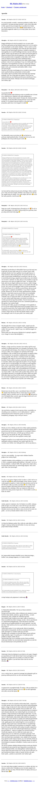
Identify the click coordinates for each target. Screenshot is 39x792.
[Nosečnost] (9, 7)
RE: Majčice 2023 (16, 3)
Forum (3, 7)
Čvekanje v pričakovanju (20, 7)
